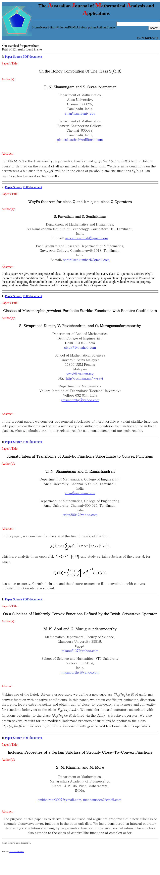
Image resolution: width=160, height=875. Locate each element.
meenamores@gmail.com (102, 799)
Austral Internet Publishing (16, 851)
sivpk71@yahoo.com (80, 347)
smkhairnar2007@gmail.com (59, 799)
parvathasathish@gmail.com (86, 238)
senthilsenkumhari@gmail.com (86, 259)
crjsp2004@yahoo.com (79, 514)
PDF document (32, 56)
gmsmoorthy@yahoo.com (80, 400)
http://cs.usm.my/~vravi (84, 378)
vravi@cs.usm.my (80, 373)
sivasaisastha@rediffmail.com (80, 139)
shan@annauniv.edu (80, 113)
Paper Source (13, 56)
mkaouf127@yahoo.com (80, 650)
